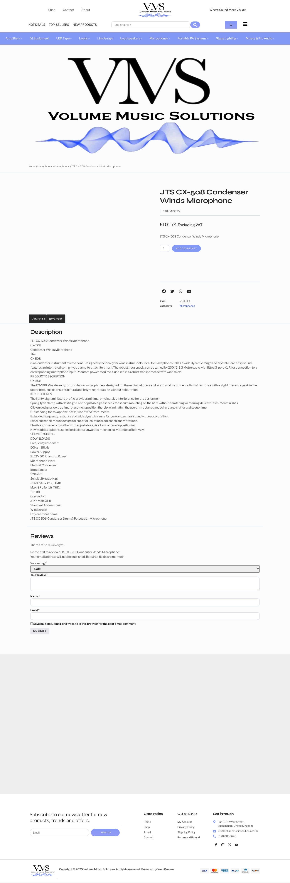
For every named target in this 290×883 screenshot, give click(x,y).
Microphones (45, 166)
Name (35, 596)
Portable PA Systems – (193, 38)
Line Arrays (105, 38)
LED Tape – (64, 38)
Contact (68, 10)
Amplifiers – (14, 38)
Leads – (84, 38)
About (85, 10)
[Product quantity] (165, 248)
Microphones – (160, 38)
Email (35, 610)
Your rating (38, 563)
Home (32, 166)
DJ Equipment (39, 38)
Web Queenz (165, 870)
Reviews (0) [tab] (56, 318)
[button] (164, 291)
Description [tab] (38, 318)
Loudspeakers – (131, 38)
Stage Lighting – (227, 38)
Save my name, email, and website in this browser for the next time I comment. (84, 624)
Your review (39, 575)
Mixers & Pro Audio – (260, 38)
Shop (51, 10)
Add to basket (188, 248)
